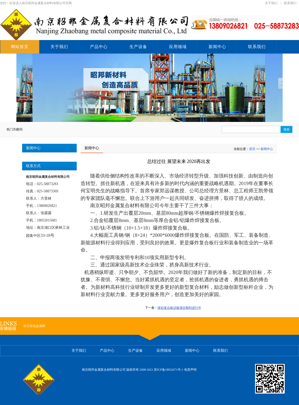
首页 (252, 149)
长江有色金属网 (34, 326)
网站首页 (20, 46)
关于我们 (271, 3)
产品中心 (99, 46)
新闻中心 (217, 46)
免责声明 (190, 369)
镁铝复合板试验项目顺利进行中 (179, 308)
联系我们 (290, 3)
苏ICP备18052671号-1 (168, 369)
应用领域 (178, 46)
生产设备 (138, 46)
